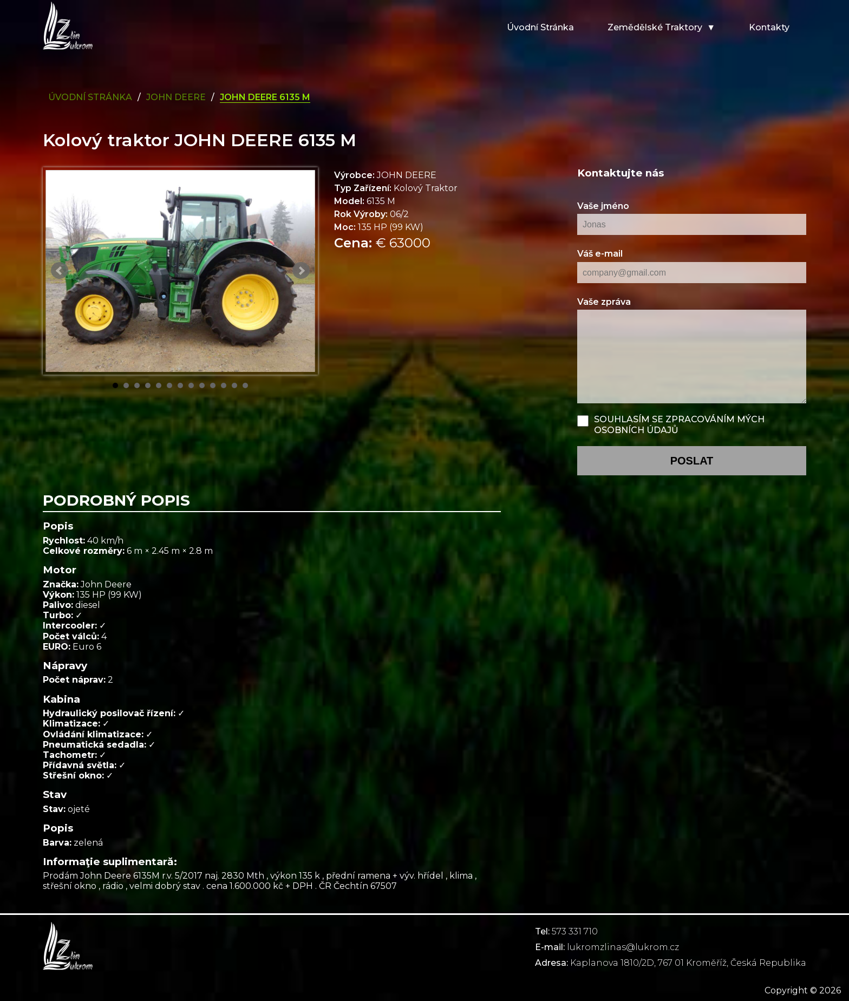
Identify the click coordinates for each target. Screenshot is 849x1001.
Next (301, 270)
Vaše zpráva (604, 302)
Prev (59, 270)
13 (245, 385)
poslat (692, 461)
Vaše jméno (603, 206)
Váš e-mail (600, 253)
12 (234, 385)
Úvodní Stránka (90, 97)
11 (223, 385)
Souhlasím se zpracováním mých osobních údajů (679, 424)
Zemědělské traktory (655, 27)
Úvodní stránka (540, 27)
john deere (176, 97)
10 (212, 385)
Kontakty (769, 27)
